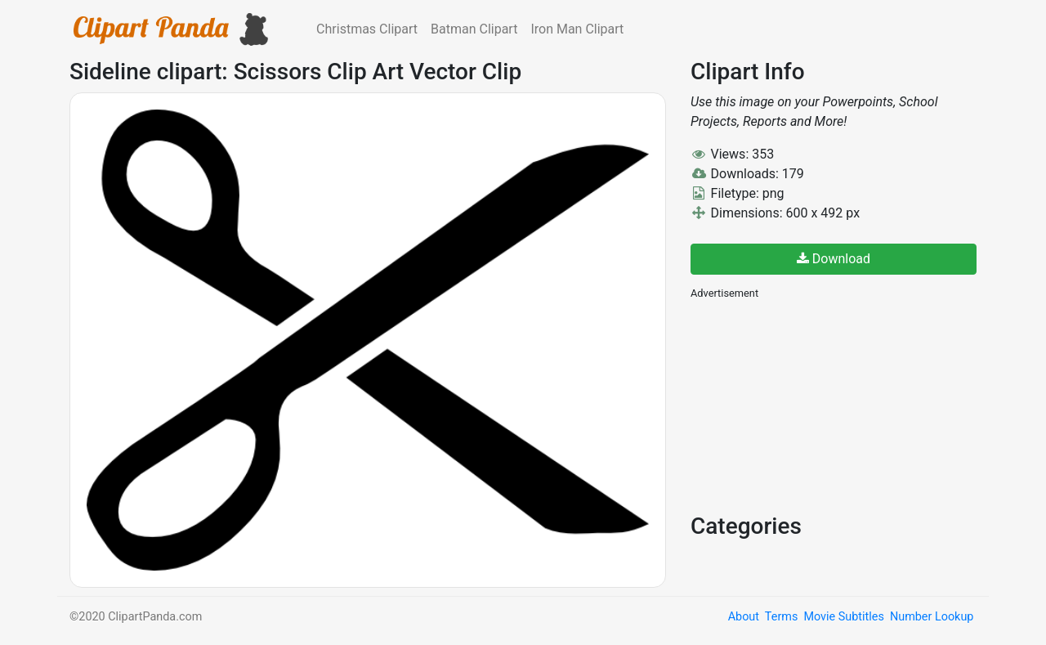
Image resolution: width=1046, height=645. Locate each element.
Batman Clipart (474, 29)
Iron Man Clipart (577, 29)
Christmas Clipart (367, 29)
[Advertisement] (813, 404)
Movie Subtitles (843, 617)
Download (833, 259)
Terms (781, 617)
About (743, 617)
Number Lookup (931, 617)
